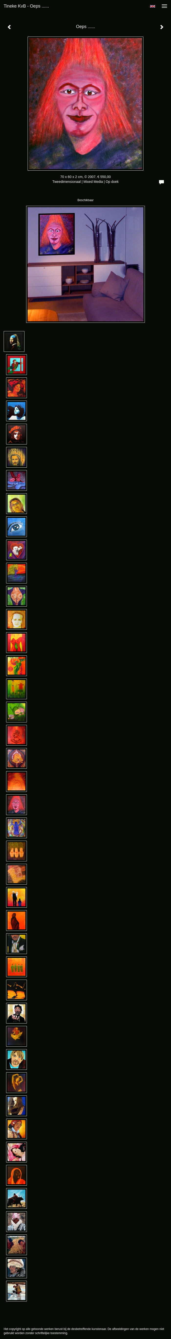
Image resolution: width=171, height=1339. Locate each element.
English (152, 6)
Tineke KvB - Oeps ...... (26, 6)
